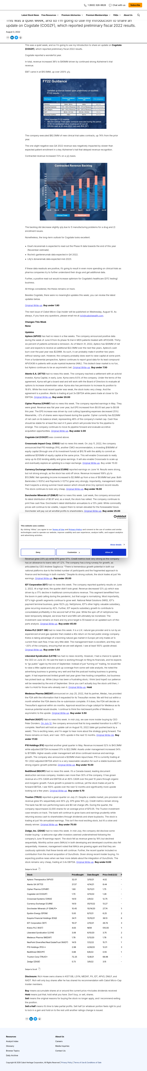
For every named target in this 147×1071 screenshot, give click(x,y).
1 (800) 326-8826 (95, 5)
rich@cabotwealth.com (91, 315)
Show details (116, 545)
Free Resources (49, 15)
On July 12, (46, 723)
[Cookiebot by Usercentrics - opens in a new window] (115, 517)
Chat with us (117, 5)
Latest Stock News (30, 15)
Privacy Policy (66, 1062)
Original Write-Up (105, 735)
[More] (57, 15)
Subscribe (135, 5)
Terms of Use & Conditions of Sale (87, 1062)
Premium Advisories (71, 15)
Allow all (109, 552)
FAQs (115, 15)
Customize (73, 552)
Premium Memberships (97, 15)
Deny (38, 552)
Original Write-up (33, 305)
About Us (128, 15)
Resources (11, 1036)
